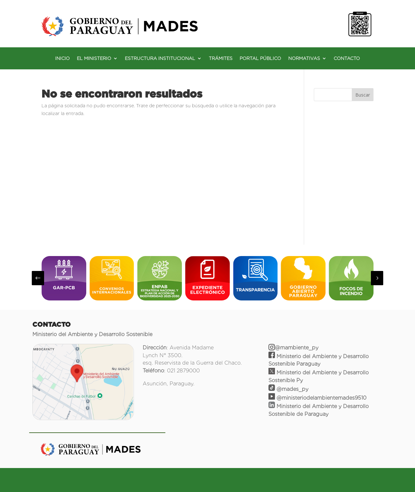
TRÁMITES (220, 58)
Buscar (362, 95)
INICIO (62, 58)
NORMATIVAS (304, 58)
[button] (38, 278)
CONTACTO (347, 58)
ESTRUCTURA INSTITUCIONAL (160, 58)
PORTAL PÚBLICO (260, 58)
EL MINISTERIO (94, 58)
